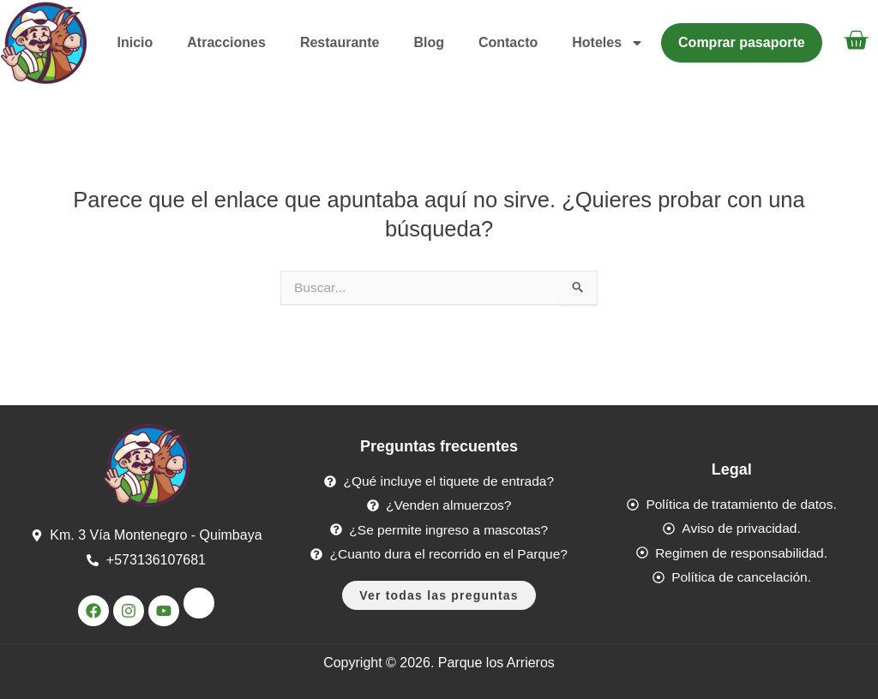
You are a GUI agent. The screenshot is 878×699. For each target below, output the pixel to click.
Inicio (135, 42)
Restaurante (339, 42)
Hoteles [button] (608, 42)
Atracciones (226, 42)
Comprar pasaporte (741, 42)
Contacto (508, 42)
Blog (428, 42)
